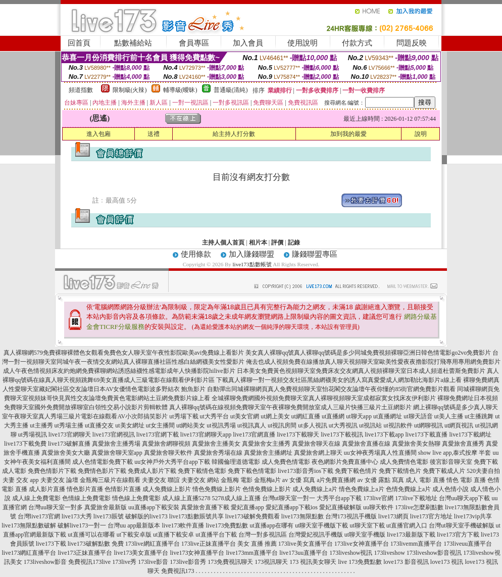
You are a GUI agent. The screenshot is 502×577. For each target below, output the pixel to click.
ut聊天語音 (418, 416)
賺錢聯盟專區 (314, 254)
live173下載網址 (470, 434)
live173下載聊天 (298, 434)
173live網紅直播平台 (152, 543)
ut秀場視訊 (32, 434)
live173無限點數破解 (29, 525)
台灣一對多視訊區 (262, 534)
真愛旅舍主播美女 (216, 443)
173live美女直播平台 (305, 543)
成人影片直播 (47, 489)
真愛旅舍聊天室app (116, 452)
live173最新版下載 (411, 534)
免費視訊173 (177, 570)
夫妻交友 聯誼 (161, 480)
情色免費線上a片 (361, 489)
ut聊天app (359, 416)
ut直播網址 (387, 416)
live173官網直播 (254, 434)
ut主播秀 (41, 425)
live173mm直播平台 (252, 552)
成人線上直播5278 (186, 498)
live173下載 (51, 543)
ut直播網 (333, 416)
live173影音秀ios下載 (305, 470)
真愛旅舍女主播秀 (266, 443)
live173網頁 (393, 516)
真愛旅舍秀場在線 (218, 452)
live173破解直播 (69, 443)
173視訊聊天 (271, 561)
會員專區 (194, 43)
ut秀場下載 (183, 416)
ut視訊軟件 (397, 425)
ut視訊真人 (251, 425)
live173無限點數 (302, 516)
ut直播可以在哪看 (91, 534)
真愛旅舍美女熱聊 (416, 443)
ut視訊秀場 (221, 425)
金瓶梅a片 (267, 480)
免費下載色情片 (356, 470)
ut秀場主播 (69, 425)
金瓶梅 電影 (237, 480)
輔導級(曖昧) (180, 89)
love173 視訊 (447, 561)
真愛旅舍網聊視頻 (166, 443)
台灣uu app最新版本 (134, 525)
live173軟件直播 (183, 525)
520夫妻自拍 (483, 470)
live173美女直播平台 (141, 552)
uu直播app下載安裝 (153, 507)
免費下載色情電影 (252, 470)
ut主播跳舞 (479, 416)
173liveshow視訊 (350, 552)
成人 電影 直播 (425, 480)
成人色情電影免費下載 (102, 461)
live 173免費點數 (360, 561)
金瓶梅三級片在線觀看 (110, 480)
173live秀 (124, 561)
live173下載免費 (25, 443)
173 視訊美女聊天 (312, 561)
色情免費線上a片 (408, 489)
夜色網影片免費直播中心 (345, 461)
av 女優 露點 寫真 (380, 480)
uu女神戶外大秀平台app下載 (172, 461)
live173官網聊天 (69, 434)
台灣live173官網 (39, 516)
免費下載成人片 (444, 470)
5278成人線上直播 (236, 498)
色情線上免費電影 (86, 498)
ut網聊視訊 (428, 425)
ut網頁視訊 (458, 425)
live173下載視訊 (342, 434)
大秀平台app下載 (339, 498)
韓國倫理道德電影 (236, 461)
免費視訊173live (89, 561)
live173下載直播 (427, 434)
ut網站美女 (190, 425)
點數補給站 (133, 43)
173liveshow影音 (45, 561)
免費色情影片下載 (52, 470)
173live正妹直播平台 (208, 543)
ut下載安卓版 (134, 534)
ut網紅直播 (305, 416)
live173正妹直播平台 (85, 552)
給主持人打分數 (234, 133)
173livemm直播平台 (416, 543)
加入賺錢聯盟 (251, 254)
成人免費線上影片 (166, 489)
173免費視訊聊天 (230, 561)
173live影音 (153, 561)
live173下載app (384, 434)
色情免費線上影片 (266, 489)
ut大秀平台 (214, 416)
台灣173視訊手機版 (351, 516)
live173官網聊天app (205, 434)
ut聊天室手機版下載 (321, 525)
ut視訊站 (370, 425)
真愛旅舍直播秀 (463, 443)
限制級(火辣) (130, 89)
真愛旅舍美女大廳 (65, 452)
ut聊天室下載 (366, 525)
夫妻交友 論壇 (59, 480)
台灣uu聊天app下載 (464, 498)
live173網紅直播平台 (29, 552)
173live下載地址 (416, 498)
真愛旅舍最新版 (105, 507)
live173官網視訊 (113, 434)
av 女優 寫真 (298, 480)
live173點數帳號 (252, 264)
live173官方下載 (458, 534)
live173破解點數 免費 (96, 543)
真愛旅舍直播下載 (205, 507)
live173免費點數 (227, 525)
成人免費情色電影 (404, 461)
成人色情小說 (450, 489)
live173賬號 (108, 516)
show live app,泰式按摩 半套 (454, 452)
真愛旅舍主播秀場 (116, 443)
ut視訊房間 (282, 425)
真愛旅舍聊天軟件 (168, 452)
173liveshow (389, 552)
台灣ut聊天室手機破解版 (461, 525)
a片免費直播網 (336, 480)
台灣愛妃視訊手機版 (315, 534)
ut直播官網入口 (406, 525)
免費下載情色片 (400, 470)
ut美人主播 (448, 416)
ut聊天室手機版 (364, 534)
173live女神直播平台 (361, 543)
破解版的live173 (146, 516)
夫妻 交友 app (20, 480)
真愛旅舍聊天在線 (316, 443)
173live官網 (378, 498)
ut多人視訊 (312, 425)
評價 (277, 242)
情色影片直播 (85, 489)
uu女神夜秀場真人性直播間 (380, 452)
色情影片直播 (123, 489)
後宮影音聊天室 (451, 461)
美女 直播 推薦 (257, 543)
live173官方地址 (431, 516)
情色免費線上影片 (216, 489)
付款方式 (357, 43)
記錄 (294, 242)
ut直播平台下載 (215, 534)
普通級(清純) (231, 89)
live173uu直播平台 (303, 552)
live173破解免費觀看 (252, 516)
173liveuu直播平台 (467, 543)
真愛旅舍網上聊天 (318, 452)
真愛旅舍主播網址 (268, 452)
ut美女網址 (129, 425)
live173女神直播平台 (197, 552)
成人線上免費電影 (36, 498)
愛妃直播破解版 (340, 507)
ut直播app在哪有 (271, 525)
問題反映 (411, 43)
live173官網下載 (157, 434)
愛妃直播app (247, 507)
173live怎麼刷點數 (419, 507)
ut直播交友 (99, 425)
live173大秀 (77, 516)
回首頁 (79, 43)
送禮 (153, 133)
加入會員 (248, 43)
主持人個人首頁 (223, 242)
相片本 (258, 242)
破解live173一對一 (82, 525)
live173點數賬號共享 (196, 516)
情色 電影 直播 (466, 480)
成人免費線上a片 (314, 489)
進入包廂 (98, 133)
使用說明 (302, 43)
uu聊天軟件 (378, 507)
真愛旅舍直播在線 (366, 443)
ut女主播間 (160, 425)
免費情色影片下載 (102, 470)
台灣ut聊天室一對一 (288, 498)
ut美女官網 (244, 416)
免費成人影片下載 (152, 470)
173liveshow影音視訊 (434, 552)
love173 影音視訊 (406, 561)
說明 (421, 133)
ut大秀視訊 (343, 425)
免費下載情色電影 (202, 470)
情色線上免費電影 (136, 498)
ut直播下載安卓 (173, 534)
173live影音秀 (188, 561)
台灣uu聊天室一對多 (55, 507)
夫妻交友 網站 (200, 480)
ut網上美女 (275, 416)
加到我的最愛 (348, 133)
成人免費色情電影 (286, 461)
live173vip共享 (473, 516)
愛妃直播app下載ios (292, 507)
